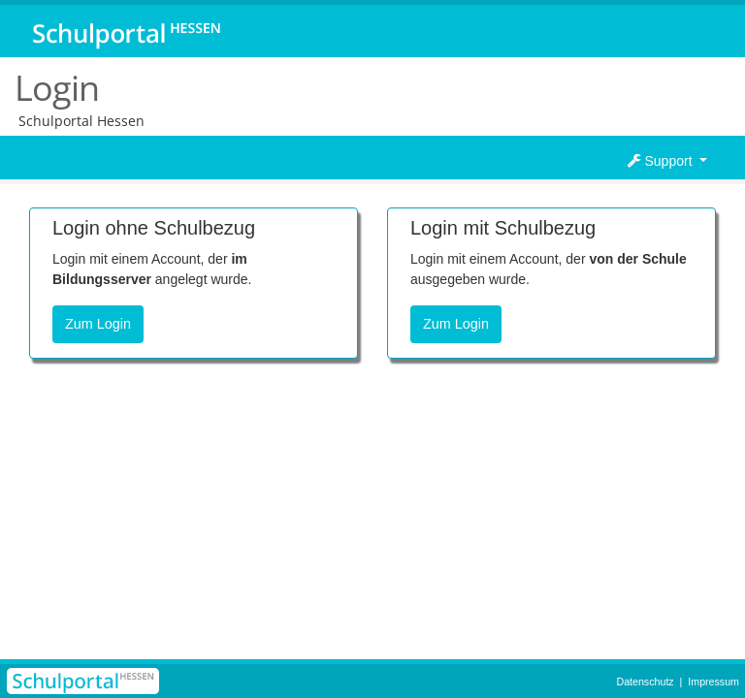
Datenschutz (644, 681)
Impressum (713, 681)
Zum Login (98, 324)
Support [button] (662, 161)
